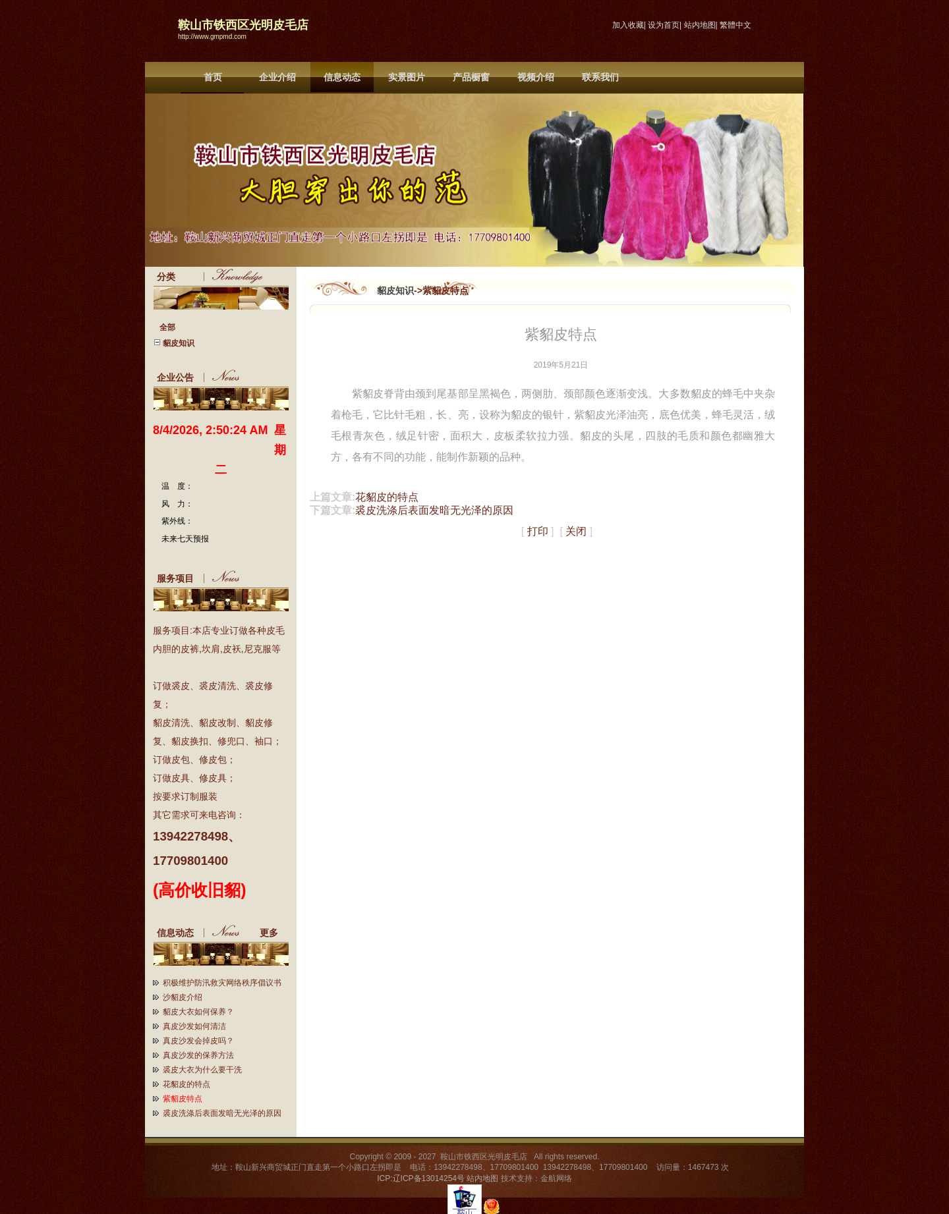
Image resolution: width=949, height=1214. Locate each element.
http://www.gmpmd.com (212, 36)
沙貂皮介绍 (182, 997)
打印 (537, 531)
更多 (274, 932)
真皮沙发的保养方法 (198, 1055)
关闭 (576, 531)
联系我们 (600, 77)
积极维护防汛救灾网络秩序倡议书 (222, 982)
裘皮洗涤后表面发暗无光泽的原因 (222, 1113)
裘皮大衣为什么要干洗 (202, 1069)
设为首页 (663, 25)
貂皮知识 (395, 290)
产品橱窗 (471, 77)
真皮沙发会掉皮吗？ (198, 1040)
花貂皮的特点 (186, 1084)
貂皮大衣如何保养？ (198, 1011)
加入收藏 (628, 25)
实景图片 (406, 77)
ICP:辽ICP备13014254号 (421, 1178)
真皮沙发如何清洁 (194, 1026)
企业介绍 (277, 77)
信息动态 (342, 77)
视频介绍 (535, 77)
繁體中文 (735, 25)
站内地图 (700, 25)
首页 (213, 77)
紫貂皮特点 (182, 1098)
